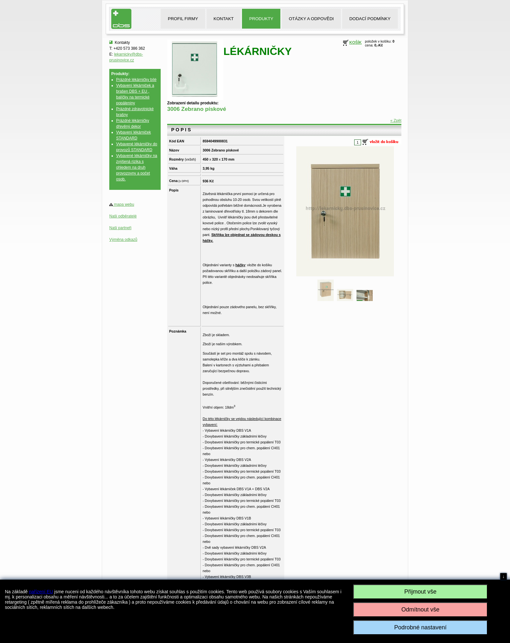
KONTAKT (224, 18)
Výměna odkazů (123, 239)
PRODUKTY (261, 18)
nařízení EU (41, 591)
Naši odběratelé (123, 216)
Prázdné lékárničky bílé (136, 79)
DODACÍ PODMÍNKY (370, 18)
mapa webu (121, 204)
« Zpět (395, 120)
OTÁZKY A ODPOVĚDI (311, 18)
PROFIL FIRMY (183, 18)
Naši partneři (120, 228)
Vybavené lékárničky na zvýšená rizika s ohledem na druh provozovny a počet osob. (136, 167)
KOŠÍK (355, 42)
